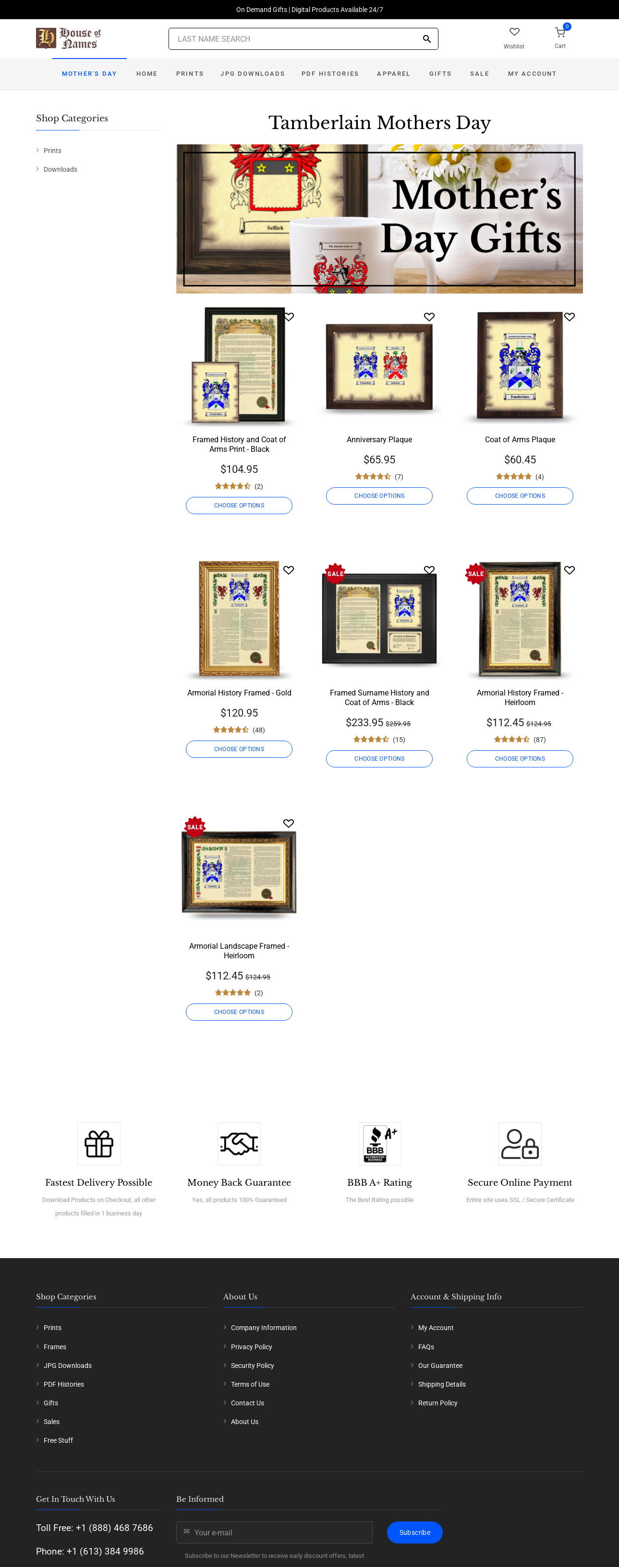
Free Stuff (58, 1440)
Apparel (394, 73)
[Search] (427, 40)
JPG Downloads (252, 73)
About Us (244, 1422)
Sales (52, 1422)
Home (147, 73)
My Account (533, 73)
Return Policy (438, 1403)
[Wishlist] (288, 316)
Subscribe (415, 1532)
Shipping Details (442, 1384)
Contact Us (247, 1403)
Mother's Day (89, 73)
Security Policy (252, 1365)
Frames (55, 1347)
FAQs (426, 1347)
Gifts (440, 73)
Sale (479, 73)
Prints (190, 73)
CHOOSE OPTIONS (239, 505)
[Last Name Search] (303, 39)
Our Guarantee (440, 1365)
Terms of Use (250, 1384)
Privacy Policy (251, 1347)
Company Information (264, 1327)
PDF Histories (330, 73)
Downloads (60, 169)
